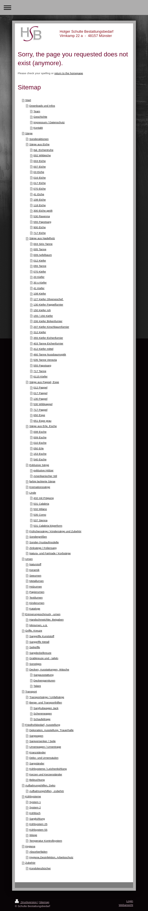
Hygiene (30, 846)
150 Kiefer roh (42, 310)
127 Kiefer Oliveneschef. (48, 299)
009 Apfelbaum (42, 254)
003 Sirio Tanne (43, 243)
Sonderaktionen (39, 138)
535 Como (39, 514)
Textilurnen (35, 597)
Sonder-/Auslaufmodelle (44, 542)
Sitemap (44, 902)
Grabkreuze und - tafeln (43, 658)
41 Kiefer (38, 288)
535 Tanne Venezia (45, 359)
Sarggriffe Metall (39, 641)
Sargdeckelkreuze (40, 652)
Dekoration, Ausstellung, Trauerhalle (51, 730)
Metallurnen (36, 580)
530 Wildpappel (43, 404)
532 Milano (40, 508)
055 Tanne (39, 265)
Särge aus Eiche (39, 144)
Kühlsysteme (33, 796)
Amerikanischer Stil (45, 475)
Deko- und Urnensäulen (43, 757)
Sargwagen (36, 735)
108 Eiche (39, 199)
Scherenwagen (42, 713)
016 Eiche (39, 177)
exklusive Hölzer (43, 470)
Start (28, 100)
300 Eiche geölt (43, 210)
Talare (37, 685)
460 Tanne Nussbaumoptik (49, 354)
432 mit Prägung (43, 497)
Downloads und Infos (42, 105)
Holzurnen (35, 586)
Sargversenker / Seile (42, 741)
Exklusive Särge (39, 464)
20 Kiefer (38, 276)
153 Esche (39, 453)
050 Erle (38, 448)
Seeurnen (35, 575)
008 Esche (39, 431)
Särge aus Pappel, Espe (44, 382)
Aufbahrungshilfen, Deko (40, 785)
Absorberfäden (38, 851)
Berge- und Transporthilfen (45, 702)
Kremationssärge (39, 486)
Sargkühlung (37, 818)
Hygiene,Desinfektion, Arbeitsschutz (51, 857)
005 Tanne (39, 249)
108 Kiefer (39, 293)
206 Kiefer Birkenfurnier (47, 321)
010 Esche (39, 442)
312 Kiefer (39, 332)
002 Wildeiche (42, 155)
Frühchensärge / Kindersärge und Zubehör (55, 531)
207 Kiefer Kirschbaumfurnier (51, 326)
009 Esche (39, 437)
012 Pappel (40, 387)
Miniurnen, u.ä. (38, 625)
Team (36, 111)
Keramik (34, 569)
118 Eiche (39, 205)
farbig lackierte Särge (42, 481)
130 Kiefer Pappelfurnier (48, 304)
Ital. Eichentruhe (43, 149)
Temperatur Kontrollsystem (45, 840)
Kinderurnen (36, 602)
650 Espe (39, 415)
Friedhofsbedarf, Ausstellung (42, 724)
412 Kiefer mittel (43, 348)
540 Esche (39, 459)
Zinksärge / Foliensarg (43, 547)
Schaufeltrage (41, 719)
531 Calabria (41, 503)
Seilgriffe (34, 647)
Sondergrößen (38, 536)
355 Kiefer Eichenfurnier (48, 337)
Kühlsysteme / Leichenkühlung (48, 768)
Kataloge (34, 608)
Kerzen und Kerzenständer (45, 774)
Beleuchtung (36, 779)
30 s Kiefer (40, 282)
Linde (32, 492)
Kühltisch (35, 813)
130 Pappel (40, 398)
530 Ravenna (41, 216)
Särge (28, 133)
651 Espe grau (42, 420)
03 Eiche (38, 171)
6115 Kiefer (40, 376)
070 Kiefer (39, 271)
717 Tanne (39, 371)
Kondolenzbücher (40, 868)
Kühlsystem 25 (38, 824)
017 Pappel (40, 393)
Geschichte (40, 116)
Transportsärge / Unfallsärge (46, 697)
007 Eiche (39, 166)
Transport (31, 691)
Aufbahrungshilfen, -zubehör (46, 791)
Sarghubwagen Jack (46, 708)
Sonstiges (35, 663)
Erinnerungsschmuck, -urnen (42, 614)
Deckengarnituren (44, 680)
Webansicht (126, 904)
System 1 (35, 802)
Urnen (29, 558)
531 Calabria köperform (47, 525)
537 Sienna (40, 520)
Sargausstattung (43, 674)
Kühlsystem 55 (38, 829)
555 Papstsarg (42, 221)
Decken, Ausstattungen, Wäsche (49, 669)
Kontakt (38, 127)
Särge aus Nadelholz (42, 238)
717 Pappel (40, 409)
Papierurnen (36, 591)
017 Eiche (39, 182)
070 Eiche (39, 188)
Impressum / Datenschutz (49, 122)
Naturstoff (35, 564)
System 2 (35, 807)
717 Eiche (39, 232)
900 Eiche (39, 227)
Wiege (33, 835)
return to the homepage (68, 73)
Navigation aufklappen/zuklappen (74, 7)
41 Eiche (38, 194)
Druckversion (26, 902)
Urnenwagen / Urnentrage (45, 746)
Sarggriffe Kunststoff (41, 636)
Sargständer (36, 763)
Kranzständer (37, 752)
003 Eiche (39, 160)
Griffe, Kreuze (33, 630)
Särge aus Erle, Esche (43, 426)
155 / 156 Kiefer (43, 315)
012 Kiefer (39, 260)
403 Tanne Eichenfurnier (48, 343)
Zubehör (30, 862)
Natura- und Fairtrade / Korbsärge (50, 553)
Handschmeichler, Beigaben (46, 619)
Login (129, 901)
